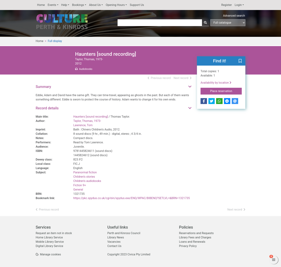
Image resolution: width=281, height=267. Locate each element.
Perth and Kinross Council (123, 233)
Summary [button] (43, 87)
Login (238, 5)
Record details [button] (47, 108)
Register (226, 5)
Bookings (78, 5)
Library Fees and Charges (195, 237)
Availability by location (216, 82)
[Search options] (227, 22)
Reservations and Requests (196, 233)
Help (64, 5)
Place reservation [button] (226, 91)
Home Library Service (49, 237)
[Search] (205, 22)
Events (52, 5)
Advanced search (234, 15)
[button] (240, 61)
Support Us (137, 5)
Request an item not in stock (54, 233)
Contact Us (114, 246)
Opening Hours (115, 5)
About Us (95, 5)
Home (41, 5)
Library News (115, 237)
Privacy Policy (188, 246)
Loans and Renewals (192, 241)
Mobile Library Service (50, 241)
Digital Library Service (49, 246)
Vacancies (113, 241)
